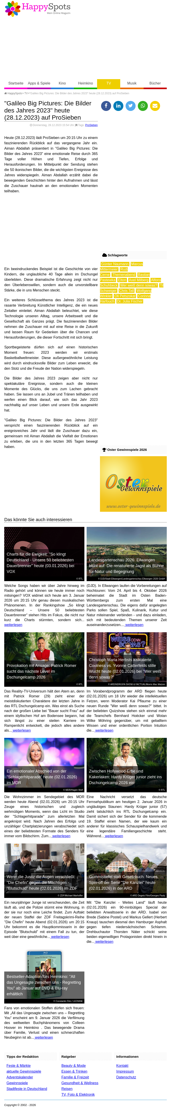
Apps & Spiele (39, 83)
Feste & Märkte (18, 1066)
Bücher (155, 83)
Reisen (67, 1089)
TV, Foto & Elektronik (78, 1094)
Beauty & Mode (73, 1066)
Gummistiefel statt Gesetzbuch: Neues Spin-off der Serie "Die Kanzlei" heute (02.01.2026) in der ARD (123, 883)
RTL (81, 579)
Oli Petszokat (124, 296)
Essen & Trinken (74, 1071)
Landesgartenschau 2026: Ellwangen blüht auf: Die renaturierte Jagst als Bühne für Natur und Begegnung (126, 566)
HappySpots (13, 93)
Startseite (16, 83)
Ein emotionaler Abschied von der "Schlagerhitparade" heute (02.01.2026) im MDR (42, 777)
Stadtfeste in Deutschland (26, 1089)
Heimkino (85, 83)
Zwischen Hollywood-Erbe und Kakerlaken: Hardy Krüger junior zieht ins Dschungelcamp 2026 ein (125, 777)
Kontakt (122, 1066)
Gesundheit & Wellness (79, 1083)
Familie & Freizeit (75, 1077)
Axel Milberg (139, 280)
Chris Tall (126, 291)
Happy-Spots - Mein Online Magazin (37, 9)
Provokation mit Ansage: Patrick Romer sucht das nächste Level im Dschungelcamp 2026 (41, 671)
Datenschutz (126, 1077)
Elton (122, 280)
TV (108, 83)
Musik (132, 83)
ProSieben (91, 125)
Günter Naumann (115, 264)
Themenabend (123, 275)
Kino (62, 83)
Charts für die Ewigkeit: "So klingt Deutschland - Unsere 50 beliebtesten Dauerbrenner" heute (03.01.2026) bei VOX (40, 563)
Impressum (125, 1071)
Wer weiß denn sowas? (138, 285)
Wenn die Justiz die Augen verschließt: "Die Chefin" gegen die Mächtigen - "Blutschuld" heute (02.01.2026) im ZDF (42, 883)
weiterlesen (13, 625)
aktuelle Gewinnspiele (23, 1071)
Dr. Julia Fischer (130, 301)
